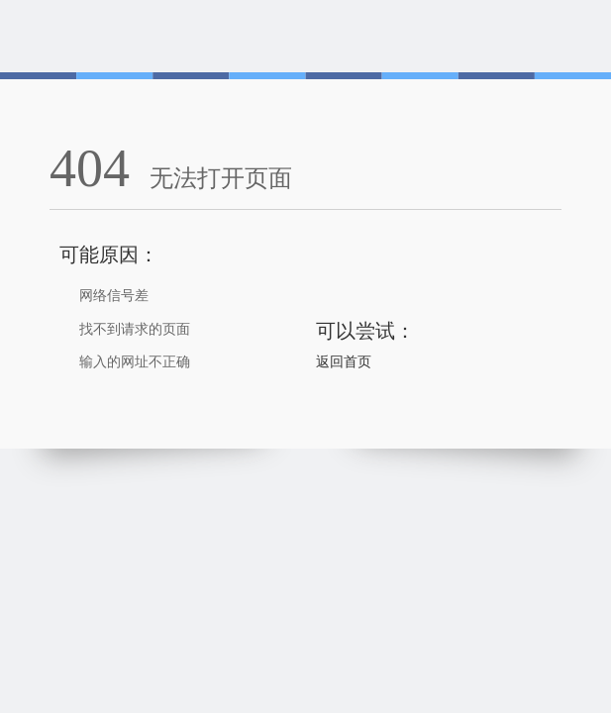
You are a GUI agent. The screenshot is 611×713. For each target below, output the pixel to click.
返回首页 (343, 362)
